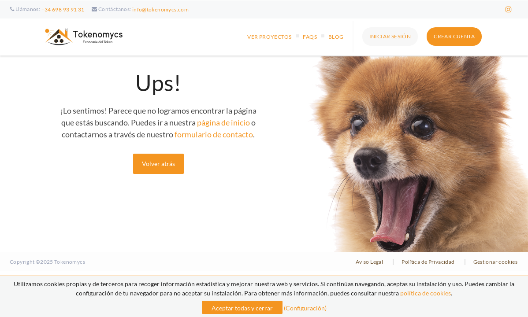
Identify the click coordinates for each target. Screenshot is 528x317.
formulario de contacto (214, 134)
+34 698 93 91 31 (63, 9)
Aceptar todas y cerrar (242, 308)
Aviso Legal (369, 261)
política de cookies (425, 293)
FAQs (310, 36)
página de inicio (223, 122)
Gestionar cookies (495, 261)
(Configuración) (305, 308)
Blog (336, 36)
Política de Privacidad (428, 261)
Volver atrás (158, 163)
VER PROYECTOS (269, 36)
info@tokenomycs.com (160, 9)
